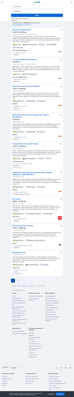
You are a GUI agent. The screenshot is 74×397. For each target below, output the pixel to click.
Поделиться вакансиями (32, 378)
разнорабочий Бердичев (51, 300)
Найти (37, 15)
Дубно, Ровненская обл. (18, 300)
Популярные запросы (54, 376)
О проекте (5, 376)
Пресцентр (5, 383)
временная (32, 333)
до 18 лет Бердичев (50, 312)
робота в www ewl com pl (35, 346)
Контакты (4, 381)
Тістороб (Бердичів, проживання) (24, 59)
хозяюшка (31, 352)
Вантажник (16, 199)
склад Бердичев (49, 305)
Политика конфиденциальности (57, 383)
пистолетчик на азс (34, 343)
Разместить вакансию (31, 376)
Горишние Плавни (17, 298)
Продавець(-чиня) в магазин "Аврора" (26, 86)
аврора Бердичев (49, 309)
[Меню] (2, 2)
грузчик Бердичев (50, 298)
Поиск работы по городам (19, 333)
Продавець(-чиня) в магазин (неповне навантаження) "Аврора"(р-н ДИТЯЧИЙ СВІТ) (32, 173)
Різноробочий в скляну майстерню (25, 144)
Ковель (14, 296)
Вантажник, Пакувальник (21, 30)
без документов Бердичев (36, 296)
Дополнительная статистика (22, 25)
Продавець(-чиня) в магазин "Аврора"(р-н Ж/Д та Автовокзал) (30, 116)
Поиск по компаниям (54, 388)
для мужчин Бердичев (51, 307)
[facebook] (56, 367)
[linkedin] (66, 367)
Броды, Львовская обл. (18, 313)
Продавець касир (18, 252)
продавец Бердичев (50, 296)
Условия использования (55, 381)
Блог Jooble (28, 383)
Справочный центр (7, 378)
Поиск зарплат (53, 385)
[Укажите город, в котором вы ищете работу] (37, 11)
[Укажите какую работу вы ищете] (37, 6)
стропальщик (32, 341)
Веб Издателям (29, 381)
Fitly (50, 390)
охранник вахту (33, 354)
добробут (31, 335)
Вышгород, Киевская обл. (19, 310)
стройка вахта (33, 356)
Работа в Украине (53, 378)
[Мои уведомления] (72, 2)
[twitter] (61, 367)
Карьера (4, 385)
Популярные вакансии (18, 331)
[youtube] (70, 367)
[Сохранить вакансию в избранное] (61, 30)
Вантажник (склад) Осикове (22, 226)
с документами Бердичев (52, 303)
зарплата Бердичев (50, 314)
